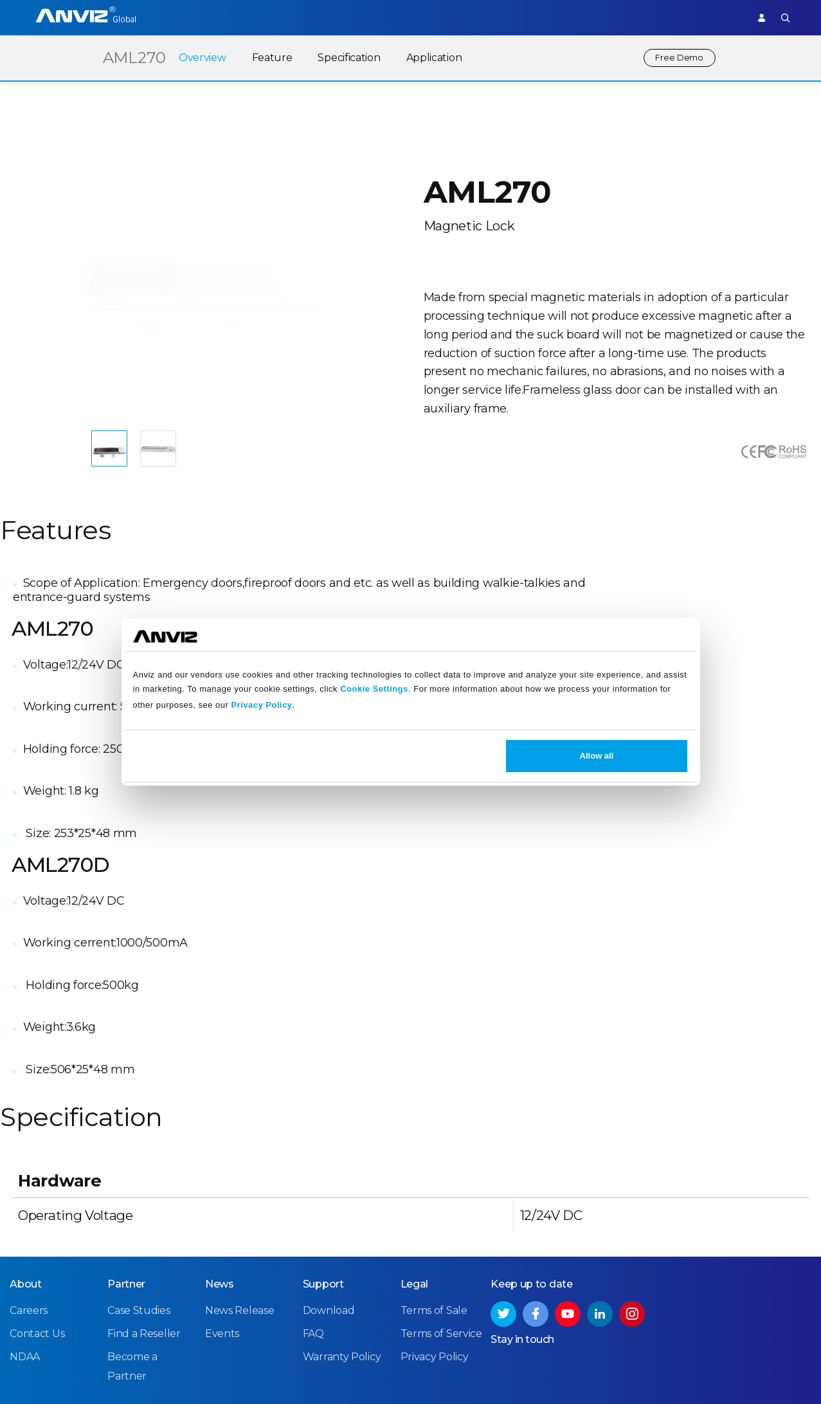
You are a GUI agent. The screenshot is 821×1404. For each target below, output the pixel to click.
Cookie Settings (374, 689)
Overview (195, 57)
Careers (29, 1194)
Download (329, 1194)
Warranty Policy (342, 1241)
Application (426, 57)
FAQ (313, 1218)
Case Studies (138, 1194)
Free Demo (676, 57)
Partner (408, 17)
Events (222, 1218)
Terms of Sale (434, 1194)
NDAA (25, 1241)
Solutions (354, 17)
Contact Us (37, 1218)
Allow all (597, 756)
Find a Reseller (144, 1218)
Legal (415, 1168)
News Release (239, 1194)
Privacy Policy (261, 705)
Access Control (190, 17)
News (219, 1168)
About (26, 1168)
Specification (341, 57)
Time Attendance (278, 17)
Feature (264, 57)
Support (715, 17)
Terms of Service (441, 1218)
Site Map (777, 1371)
